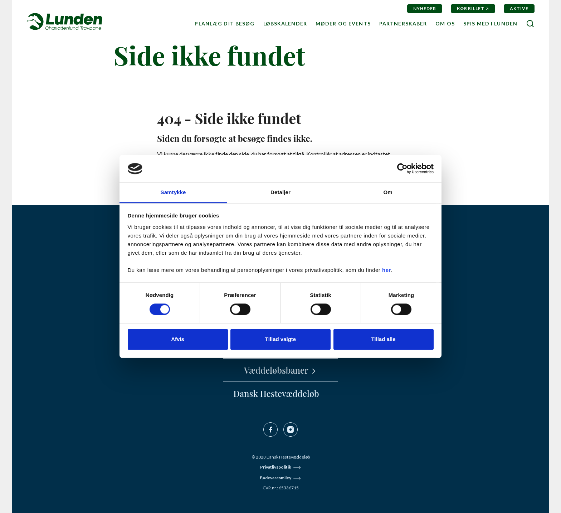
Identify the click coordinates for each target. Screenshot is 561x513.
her (386, 270)
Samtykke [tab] (173, 192)
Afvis (177, 339)
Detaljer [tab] (280, 192)
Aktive (519, 8)
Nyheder (424, 8)
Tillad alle (383, 339)
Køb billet (471, 8)
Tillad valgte (280, 339)
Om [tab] (387, 192)
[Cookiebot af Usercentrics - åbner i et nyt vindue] (402, 168)
